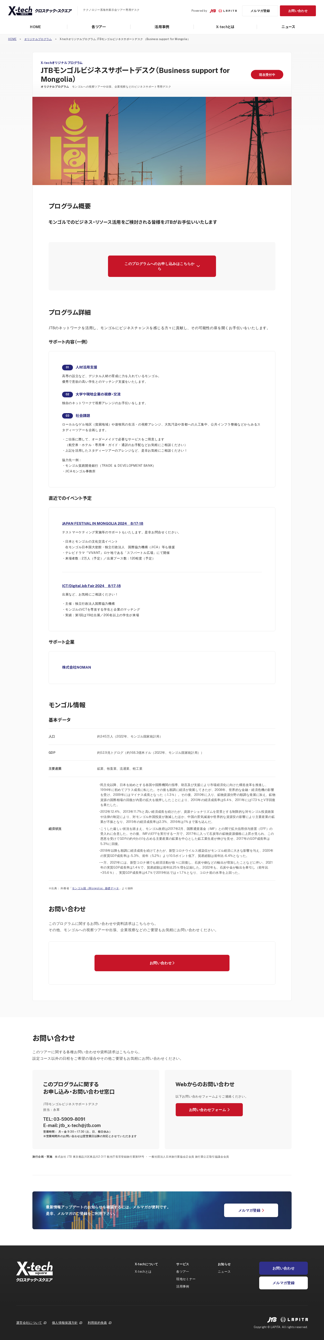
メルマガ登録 (260, 11)
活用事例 (162, 27)
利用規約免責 (100, 1322)
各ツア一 (99, 27)
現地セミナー (186, 1279)
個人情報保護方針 (67, 1322)
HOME (35, 27)
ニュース (288, 27)
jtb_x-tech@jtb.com (80, 1125)
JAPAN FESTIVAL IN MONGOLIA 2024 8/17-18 (102, 523)
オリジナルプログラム (38, 39)
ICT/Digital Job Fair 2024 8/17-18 (91, 586)
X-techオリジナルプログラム (62, 63)
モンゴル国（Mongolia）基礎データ (95, 888)
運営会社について (31, 1322)
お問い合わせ (298, 11)
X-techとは (225, 27)
